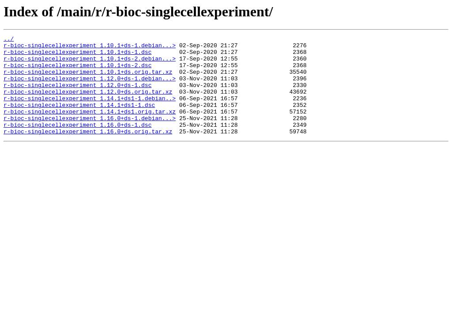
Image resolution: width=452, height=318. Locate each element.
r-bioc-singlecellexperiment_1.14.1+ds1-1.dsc (79, 119)
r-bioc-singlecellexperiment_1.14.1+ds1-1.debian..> (90, 111)
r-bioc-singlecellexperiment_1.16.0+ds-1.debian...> (90, 135)
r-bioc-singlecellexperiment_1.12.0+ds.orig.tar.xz (88, 103)
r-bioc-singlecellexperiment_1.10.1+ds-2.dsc (77, 72)
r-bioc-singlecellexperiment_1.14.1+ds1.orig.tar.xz (90, 127)
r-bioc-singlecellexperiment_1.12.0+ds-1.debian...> (90, 87)
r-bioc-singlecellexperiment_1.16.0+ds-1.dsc (77, 143)
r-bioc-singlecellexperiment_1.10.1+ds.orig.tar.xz (88, 79)
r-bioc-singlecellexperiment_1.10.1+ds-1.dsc (77, 56)
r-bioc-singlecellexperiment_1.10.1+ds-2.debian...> (90, 64)
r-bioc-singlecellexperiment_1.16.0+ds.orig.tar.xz (88, 151)
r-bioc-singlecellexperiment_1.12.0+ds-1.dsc (77, 95)
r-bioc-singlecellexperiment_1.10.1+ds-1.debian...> (90, 48)
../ (9, 40)
